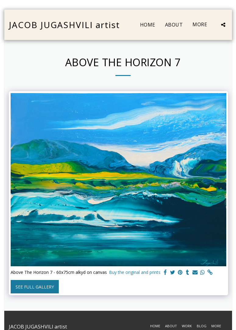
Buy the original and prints (134, 272)
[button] (223, 24)
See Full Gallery (35, 287)
